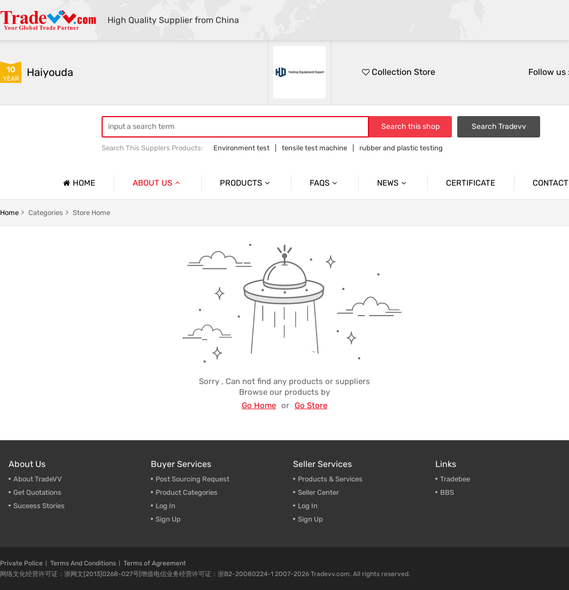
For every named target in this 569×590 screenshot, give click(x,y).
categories (45, 213)
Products (246, 183)
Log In (165, 506)
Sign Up (168, 519)
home (9, 213)
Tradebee (455, 479)
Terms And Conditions (83, 563)
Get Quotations (37, 492)
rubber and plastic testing (401, 148)
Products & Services (330, 479)
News (393, 183)
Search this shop (410, 126)
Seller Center (318, 492)
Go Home (259, 405)
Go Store (311, 405)
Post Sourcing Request (192, 479)
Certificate (470, 183)
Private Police (21, 563)
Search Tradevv (499, 126)
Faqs (325, 183)
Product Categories (187, 492)
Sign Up (310, 519)
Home (77, 183)
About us (157, 183)
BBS (447, 492)
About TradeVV (37, 479)
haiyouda (50, 72)
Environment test (241, 148)
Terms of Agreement (155, 563)
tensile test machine (314, 148)
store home (91, 213)
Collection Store (398, 72)
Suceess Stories (39, 506)
